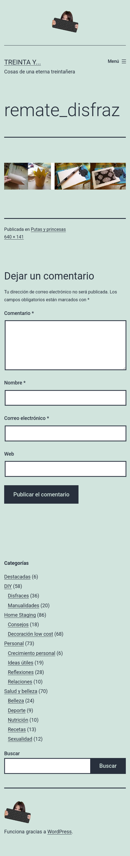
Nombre (15, 383)
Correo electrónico (26, 418)
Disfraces (18, 596)
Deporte (17, 710)
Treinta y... (22, 62)
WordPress (59, 832)
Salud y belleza (20, 691)
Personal (14, 643)
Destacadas (17, 577)
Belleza (16, 701)
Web (9, 454)
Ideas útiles (20, 663)
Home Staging (20, 615)
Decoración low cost (30, 634)
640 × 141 (14, 237)
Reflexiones (21, 672)
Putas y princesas (48, 229)
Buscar (12, 753)
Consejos (18, 624)
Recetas (17, 729)
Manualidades (23, 605)
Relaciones (20, 682)
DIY (8, 586)
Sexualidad (20, 739)
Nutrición (18, 720)
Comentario (19, 313)
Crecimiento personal (31, 653)
